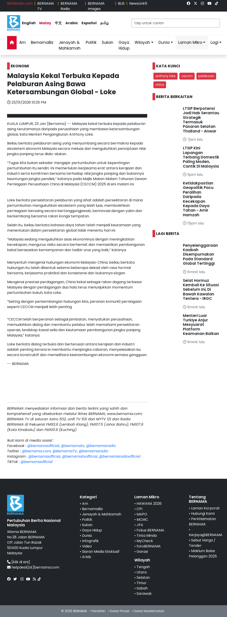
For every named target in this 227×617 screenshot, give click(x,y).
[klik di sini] (21, 562)
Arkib (86, 556)
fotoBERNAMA (149, 546)
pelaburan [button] (206, 76)
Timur (142, 582)
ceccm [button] (187, 76)
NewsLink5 (138, 3)
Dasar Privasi (119, 611)
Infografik (90, 540)
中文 (58, 23)
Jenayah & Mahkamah (69, 45)
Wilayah (142, 42)
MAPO (142, 514)
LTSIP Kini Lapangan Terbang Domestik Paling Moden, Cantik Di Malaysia (201, 157)
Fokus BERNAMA (150, 530)
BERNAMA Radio (69, 6)
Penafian (98, 611)
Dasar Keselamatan (149, 611)
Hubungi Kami (203, 513)
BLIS (121, 3)
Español (89, 23)
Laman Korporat (205, 508)
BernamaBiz (42, 42)
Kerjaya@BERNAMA (205, 534)
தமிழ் (104, 23)
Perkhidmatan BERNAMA (202, 521)
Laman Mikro (190, 42)
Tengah (143, 566)
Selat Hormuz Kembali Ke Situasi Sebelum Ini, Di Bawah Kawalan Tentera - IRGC (201, 289)
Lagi (214, 42)
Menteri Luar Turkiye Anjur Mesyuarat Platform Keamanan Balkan (201, 325)
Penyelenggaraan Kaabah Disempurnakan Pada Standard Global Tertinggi (200, 254)
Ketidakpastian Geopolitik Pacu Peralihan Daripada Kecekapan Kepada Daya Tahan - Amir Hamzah (198, 199)
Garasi (142, 551)
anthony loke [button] (165, 76)
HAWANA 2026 (149, 503)
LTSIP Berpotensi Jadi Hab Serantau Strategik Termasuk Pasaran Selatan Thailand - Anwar (201, 120)
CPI (139, 508)
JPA (140, 524)
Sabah (142, 588)
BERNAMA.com (20, 3)
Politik (91, 42)
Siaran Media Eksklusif (100, 551)
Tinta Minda (147, 535)
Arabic (71, 23)
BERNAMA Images (96, 6)
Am (22, 42)
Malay (45, 23)
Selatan (143, 577)
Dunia (164, 42)
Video (87, 546)
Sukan (107, 42)
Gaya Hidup (124, 45)
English (29, 23)
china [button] (159, 84)
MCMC (142, 519)
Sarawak (144, 593)
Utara (142, 572)
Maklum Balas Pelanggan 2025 (203, 553)
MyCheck (145, 540)
